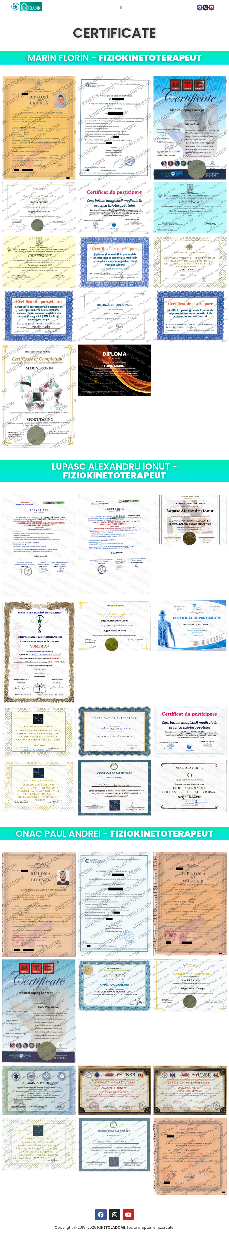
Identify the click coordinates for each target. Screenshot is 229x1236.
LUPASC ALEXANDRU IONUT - (114, 471)
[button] (121, 7)
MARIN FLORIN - (114, 58)
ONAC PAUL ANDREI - (115, 833)
